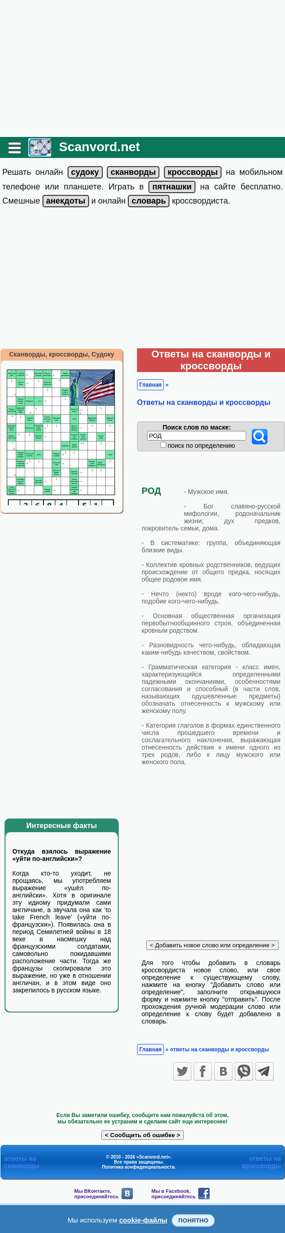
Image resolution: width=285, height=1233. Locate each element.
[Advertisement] (142, 68)
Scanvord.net (99, 147)
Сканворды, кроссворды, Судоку (61, 354)
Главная (150, 385)
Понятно (193, 1220)
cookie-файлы (143, 1220)
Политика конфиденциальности (138, 1167)
